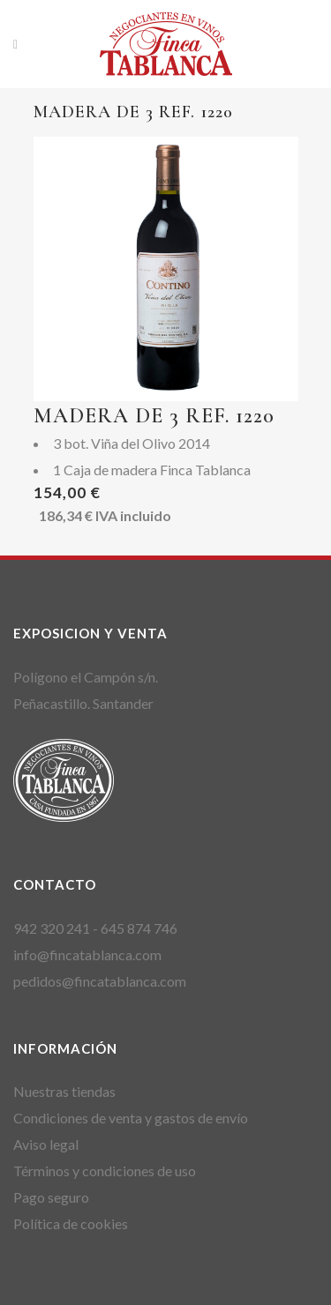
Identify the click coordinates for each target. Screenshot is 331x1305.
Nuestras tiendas (64, 1091)
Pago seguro (51, 1197)
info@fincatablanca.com (87, 954)
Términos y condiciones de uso (104, 1170)
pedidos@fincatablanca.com (99, 981)
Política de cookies (70, 1223)
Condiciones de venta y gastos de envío (130, 1117)
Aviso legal (46, 1144)
